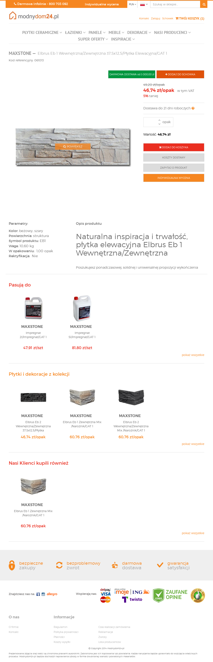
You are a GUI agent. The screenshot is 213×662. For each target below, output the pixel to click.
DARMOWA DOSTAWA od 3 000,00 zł (131, 74)
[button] (42, 33)
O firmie (14, 627)
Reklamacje (105, 632)
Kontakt (144, 18)
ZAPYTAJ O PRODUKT (173, 167)
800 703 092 (58, 4)
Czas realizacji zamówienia (114, 627)
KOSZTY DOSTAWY (173, 157)
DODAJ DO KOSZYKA (173, 147)
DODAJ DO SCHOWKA (180, 74)
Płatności (59, 637)
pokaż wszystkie (193, 355)
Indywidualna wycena (102, 4)
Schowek (167, 18)
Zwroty (102, 637)
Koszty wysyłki (62, 641)
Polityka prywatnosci (66, 632)
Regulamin (60, 627)
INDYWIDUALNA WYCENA (173, 177)
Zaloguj (155, 18)
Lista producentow (109, 641)
